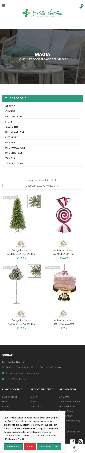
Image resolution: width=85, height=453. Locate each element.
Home (21, 59)
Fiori (8, 121)
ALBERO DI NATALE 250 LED (21, 324)
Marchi (34, 396)
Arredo (10, 106)
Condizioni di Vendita (70, 401)
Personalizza (13, 446)
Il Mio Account (9, 396)
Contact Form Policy (69, 420)
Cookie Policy (66, 415)
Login (74, 448)
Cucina (10, 111)
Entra (5, 401)
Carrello (6, 406)
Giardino (11, 127)
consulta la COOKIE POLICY (40, 439)
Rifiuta (30, 446)
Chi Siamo (64, 396)
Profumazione (15, 147)
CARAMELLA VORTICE (64, 254)
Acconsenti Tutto (49, 446)
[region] (32, 432)
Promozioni (13, 153)
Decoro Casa (14, 116)
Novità (34, 401)
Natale (10, 142)
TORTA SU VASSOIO (64, 324)
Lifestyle (11, 137)
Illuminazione (15, 132)
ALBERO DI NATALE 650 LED (21, 254)
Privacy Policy (66, 411)
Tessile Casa (14, 163)
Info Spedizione (67, 406)
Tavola (10, 158)
